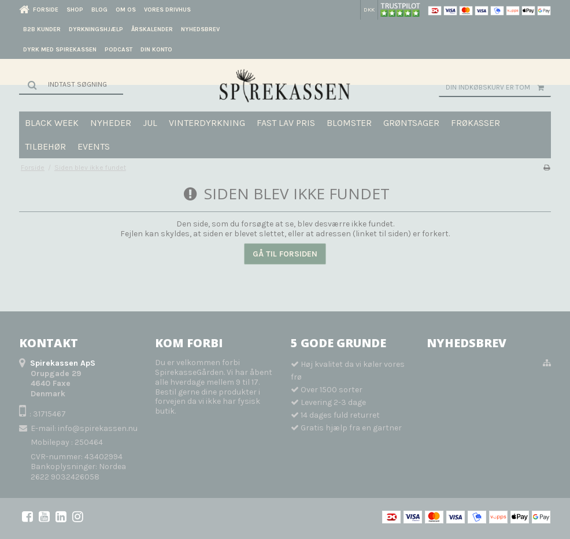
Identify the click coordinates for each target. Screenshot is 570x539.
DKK (369, 9)
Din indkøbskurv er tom (498, 87)
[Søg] (71, 84)
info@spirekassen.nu (98, 428)
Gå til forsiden (285, 254)
